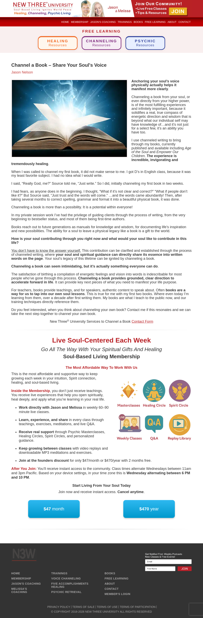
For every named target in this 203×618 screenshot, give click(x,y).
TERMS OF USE (107, 606)
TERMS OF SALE (83, 606)
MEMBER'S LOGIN (117, 594)
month (54, 509)
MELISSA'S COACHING (19, 590)
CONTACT (111, 588)
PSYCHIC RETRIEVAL (66, 592)
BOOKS (109, 573)
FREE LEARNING (116, 578)
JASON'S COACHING (26, 583)
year (149, 509)
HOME (15, 573)
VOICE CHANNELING (66, 578)
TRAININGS (59, 573)
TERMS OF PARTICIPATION (137, 606)
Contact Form (142, 321)
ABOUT (109, 583)
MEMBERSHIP (21, 578)
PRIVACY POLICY (58, 606)
